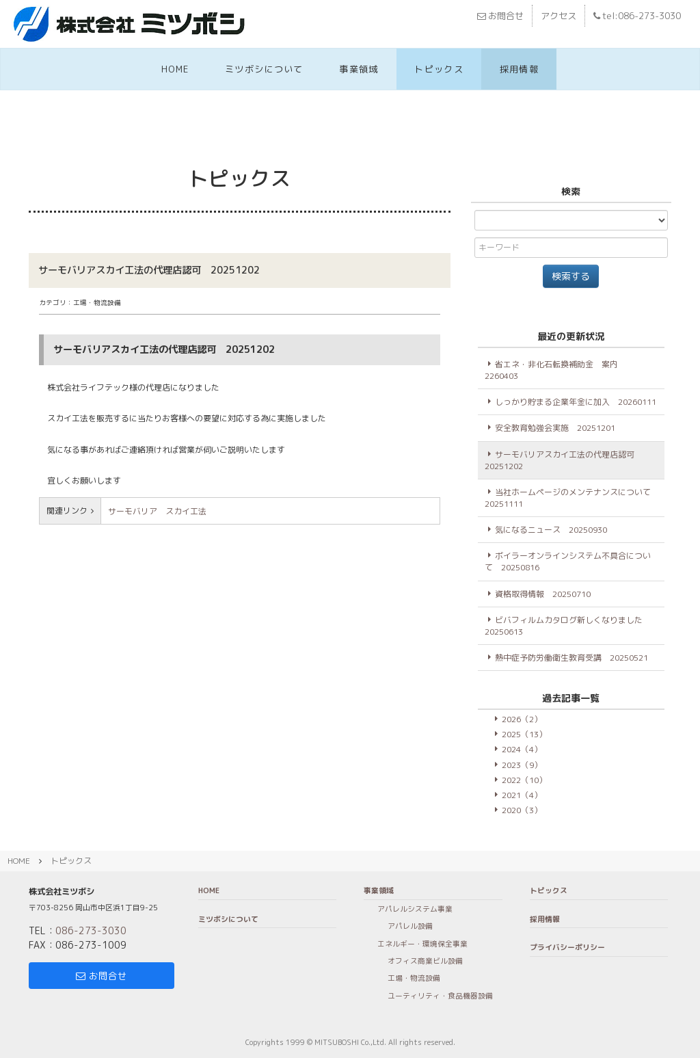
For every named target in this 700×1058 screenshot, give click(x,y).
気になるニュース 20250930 (551, 529)
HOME (175, 69)
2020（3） (522, 810)
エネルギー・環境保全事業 (422, 943)
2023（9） (522, 765)
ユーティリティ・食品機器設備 (440, 995)
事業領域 (358, 69)
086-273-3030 (90, 930)
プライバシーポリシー (567, 947)
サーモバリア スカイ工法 (161, 511)
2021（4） (522, 795)
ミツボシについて (264, 69)
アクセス (558, 16)
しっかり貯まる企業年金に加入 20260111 (575, 402)
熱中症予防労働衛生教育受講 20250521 (571, 657)
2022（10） (524, 780)
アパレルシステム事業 (415, 908)
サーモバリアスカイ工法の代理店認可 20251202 (564, 460)
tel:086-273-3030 (637, 16)
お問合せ (500, 16)
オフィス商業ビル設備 (425, 960)
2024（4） (522, 749)
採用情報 (519, 69)
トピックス (438, 69)
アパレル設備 (410, 926)
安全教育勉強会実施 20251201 (555, 428)
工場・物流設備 (414, 978)
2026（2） (522, 719)
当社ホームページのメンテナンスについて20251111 (568, 498)
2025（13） (524, 734)
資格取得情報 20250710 (543, 594)
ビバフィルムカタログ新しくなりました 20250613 (568, 625)
